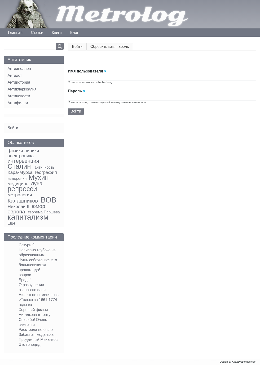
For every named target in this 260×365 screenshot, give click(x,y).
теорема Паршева (44, 212)
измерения (17, 178)
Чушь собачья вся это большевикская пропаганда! (38, 265)
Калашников (23, 201)
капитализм (28, 217)
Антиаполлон (19, 69)
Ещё (11, 223)
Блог (74, 33)
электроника (21, 155)
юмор (38, 206)
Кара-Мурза (20, 172)
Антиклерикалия (22, 89)
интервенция (23, 161)
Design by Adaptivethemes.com (238, 361)
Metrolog (120, 14)
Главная (15, 33)
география (46, 172)
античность (44, 167)
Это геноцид (29, 344)
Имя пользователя (85, 71)
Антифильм (18, 103)
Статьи (37, 33)
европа (16, 212)
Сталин (19, 166)
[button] (71, 60)
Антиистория (19, 82)
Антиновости (19, 96)
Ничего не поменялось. (39, 295)
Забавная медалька (36, 335)
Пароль (75, 91)
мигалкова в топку (34, 315)
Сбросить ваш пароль (109, 47)
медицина (18, 183)
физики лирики (23, 150)
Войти (79, 47)
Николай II (18, 206)
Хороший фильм (33, 310)
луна (36, 183)
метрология (20, 194)
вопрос (25, 275)
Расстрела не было (36, 330)
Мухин (39, 177)
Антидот (15, 75)
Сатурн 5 (27, 245)
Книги (57, 33)
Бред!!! (25, 280)
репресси (22, 189)
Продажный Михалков (38, 340)
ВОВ (49, 200)
